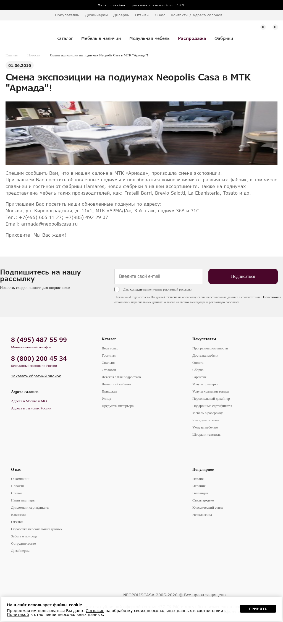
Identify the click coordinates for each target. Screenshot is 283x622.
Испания (199, 486)
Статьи (16, 493)
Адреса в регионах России (31, 408)
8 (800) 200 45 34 (39, 358)
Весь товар (110, 348)
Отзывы (142, 15)
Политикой (271, 297)
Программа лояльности (210, 348)
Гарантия (199, 377)
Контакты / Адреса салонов (196, 15)
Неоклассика (202, 515)
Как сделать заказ (205, 420)
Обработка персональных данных (36, 529)
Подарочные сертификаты (212, 406)
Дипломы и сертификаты (30, 507)
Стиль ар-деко (203, 500)
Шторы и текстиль (206, 434)
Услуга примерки (205, 384)
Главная (12, 55)
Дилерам (121, 15)
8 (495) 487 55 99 (39, 339)
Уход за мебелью (205, 427)
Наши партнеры (23, 500)
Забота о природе (24, 536)
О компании (20, 479)
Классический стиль (207, 507)
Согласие (170, 297)
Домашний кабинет (116, 384)
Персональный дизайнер (211, 398)
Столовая (109, 370)
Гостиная (109, 355)
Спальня (108, 362)
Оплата (197, 362)
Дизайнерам (96, 15)
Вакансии (18, 515)
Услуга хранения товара (210, 391)
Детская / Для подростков (121, 377)
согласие (136, 289)
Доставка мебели (205, 355)
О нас (16, 469)
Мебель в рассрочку (207, 413)
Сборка (197, 370)
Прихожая (109, 391)
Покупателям (204, 339)
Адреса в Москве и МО (29, 401)
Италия (198, 479)
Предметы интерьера (118, 406)
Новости (33, 55)
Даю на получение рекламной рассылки (157, 289)
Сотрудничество (23, 543)
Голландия (200, 493)
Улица (106, 398)
